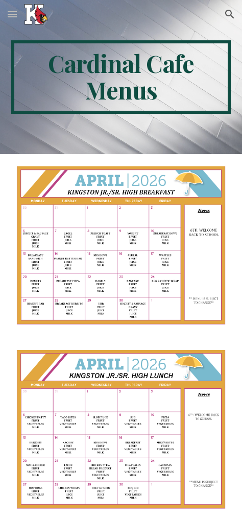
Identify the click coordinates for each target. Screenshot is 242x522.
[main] (120, 77)
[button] (12, 14)
